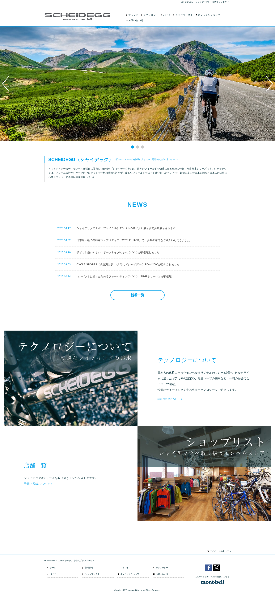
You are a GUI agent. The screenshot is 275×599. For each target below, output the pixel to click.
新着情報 (89, 567)
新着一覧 (137, 295)
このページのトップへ (220, 551)
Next (269, 83)
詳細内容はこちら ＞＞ (170, 398)
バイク (167, 15)
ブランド (133, 15)
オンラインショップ (209, 15)
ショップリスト (184, 15)
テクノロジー (150, 15)
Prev (6, 83)
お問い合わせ (135, 20)
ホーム (53, 567)
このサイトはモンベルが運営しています (212, 577)
